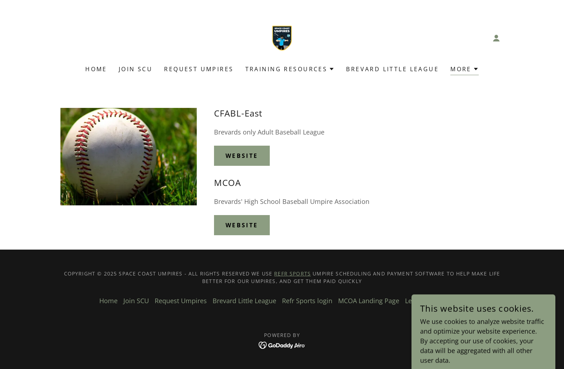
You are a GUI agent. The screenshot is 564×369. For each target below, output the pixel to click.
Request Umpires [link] (198, 69)
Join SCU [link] (136, 69)
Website (242, 156)
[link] (282, 37)
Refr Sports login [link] (307, 300)
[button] (496, 38)
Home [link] (96, 69)
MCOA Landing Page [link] (368, 300)
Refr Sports (292, 273)
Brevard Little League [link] (392, 69)
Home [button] (108, 300)
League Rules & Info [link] (435, 300)
